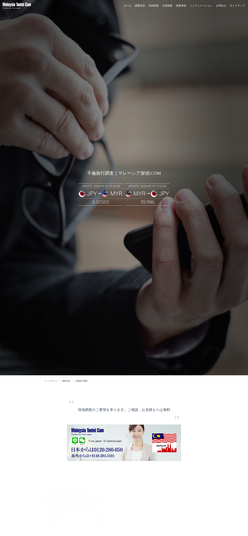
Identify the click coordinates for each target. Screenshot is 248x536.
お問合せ (221, 6)
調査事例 (181, 6)
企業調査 (167, 6)
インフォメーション (201, 6)
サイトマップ (237, 6)
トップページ (51, 381)
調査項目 (140, 6)
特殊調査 (154, 6)
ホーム (127, 6)
